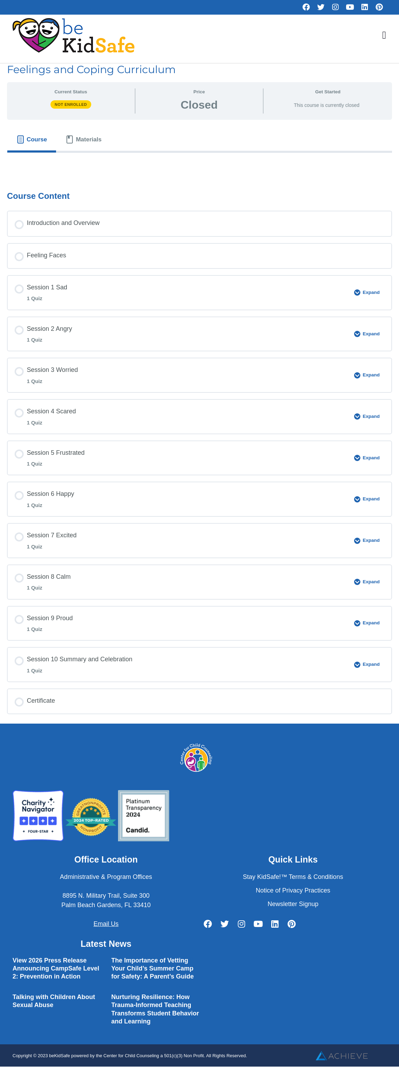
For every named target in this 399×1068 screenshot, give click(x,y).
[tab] (31, 139)
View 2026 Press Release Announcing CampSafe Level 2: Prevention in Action (56, 968)
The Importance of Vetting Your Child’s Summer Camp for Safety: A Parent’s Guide (152, 968)
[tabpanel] (199, 165)
